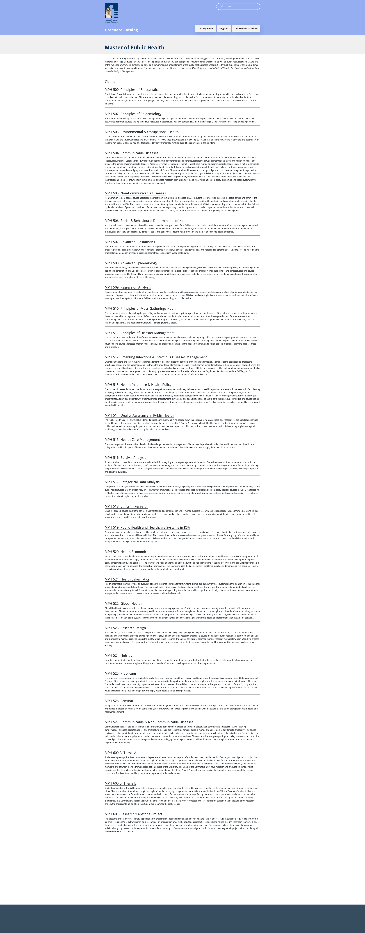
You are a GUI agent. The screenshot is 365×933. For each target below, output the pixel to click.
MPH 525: (120, 673)
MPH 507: (130, 242)
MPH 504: (131, 153)
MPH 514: (139, 415)
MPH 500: (132, 89)
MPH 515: (132, 439)
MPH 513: (138, 384)
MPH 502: (133, 113)
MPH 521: (127, 579)
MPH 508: (131, 263)
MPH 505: (135, 193)
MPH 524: (119, 655)
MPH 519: (147, 527)
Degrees (224, 28)
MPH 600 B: (120, 783)
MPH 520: (126, 551)
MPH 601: (133, 814)
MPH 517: (132, 482)
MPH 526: (119, 700)
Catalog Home (205, 28)
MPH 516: (125, 457)
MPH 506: (147, 220)
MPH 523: (125, 628)
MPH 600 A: (120, 752)
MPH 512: (156, 357)
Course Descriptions (246, 28)
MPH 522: (123, 603)
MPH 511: (140, 333)
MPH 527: (149, 722)
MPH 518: (126, 506)
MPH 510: (141, 308)
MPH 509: (128, 287)
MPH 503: (142, 132)
